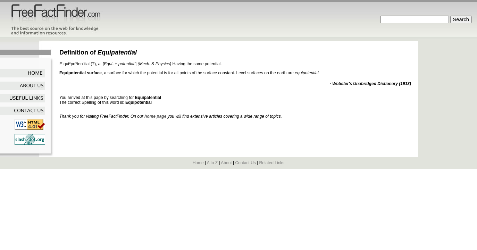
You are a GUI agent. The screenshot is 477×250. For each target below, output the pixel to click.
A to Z (212, 162)
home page (155, 116)
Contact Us (245, 162)
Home (198, 162)
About (226, 162)
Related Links (272, 162)
